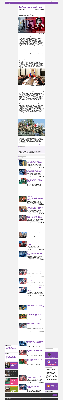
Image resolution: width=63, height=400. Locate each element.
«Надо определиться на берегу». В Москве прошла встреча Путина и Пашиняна (34, 386)
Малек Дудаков (41, 285)
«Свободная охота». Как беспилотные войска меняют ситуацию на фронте (34, 170)
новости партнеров (23, 156)
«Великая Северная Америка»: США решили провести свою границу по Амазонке (34, 289)
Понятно (55, 395)
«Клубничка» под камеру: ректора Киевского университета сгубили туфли (34, 161)
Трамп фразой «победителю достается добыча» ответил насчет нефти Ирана (30, 151)
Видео (31, 2)
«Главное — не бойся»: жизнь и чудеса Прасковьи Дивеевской (35, 376)
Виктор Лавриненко (41, 204)
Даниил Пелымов (41, 276)
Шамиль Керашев (41, 213)
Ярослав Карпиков (41, 222)
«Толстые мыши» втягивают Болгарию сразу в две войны (34, 360)
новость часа (8, 345)
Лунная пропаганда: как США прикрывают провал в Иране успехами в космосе (35, 279)
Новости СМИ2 (20, 157)
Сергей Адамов (41, 176)
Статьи (23, 2)
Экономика (12, 386)
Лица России (36, 2)
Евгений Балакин (41, 382)
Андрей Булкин (41, 259)
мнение (7, 353)
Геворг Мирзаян (41, 295)
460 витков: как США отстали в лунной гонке (34, 351)
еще (56, 381)
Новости (19, 2)
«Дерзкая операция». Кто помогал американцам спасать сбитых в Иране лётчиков (34, 243)
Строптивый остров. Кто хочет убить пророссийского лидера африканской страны (34, 180)
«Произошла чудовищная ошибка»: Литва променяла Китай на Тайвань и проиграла (35, 315)
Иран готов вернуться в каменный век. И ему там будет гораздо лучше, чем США (11, 356)
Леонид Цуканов (41, 249)
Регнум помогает (43, 2)
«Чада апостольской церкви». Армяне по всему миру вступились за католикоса (35, 233)
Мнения (27, 2)
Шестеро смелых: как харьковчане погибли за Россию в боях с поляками (34, 216)
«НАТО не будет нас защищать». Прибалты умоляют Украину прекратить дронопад (35, 198)
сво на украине (49, 367)
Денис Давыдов (41, 167)
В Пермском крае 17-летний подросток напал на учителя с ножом (11, 348)
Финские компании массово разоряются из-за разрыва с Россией (14, 390)
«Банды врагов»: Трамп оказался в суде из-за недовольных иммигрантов (35, 207)
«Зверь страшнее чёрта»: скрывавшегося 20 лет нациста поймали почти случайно (35, 270)
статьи (21, 159)
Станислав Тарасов (22, 9)
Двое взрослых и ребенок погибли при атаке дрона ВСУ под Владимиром (13, 373)
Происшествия (13, 363)
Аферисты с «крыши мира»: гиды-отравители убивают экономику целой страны (34, 253)
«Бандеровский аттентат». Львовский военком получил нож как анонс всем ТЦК (35, 306)
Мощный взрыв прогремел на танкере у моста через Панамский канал (13, 382)
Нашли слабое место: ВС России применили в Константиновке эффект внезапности (34, 324)
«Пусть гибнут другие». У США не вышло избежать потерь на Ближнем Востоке (35, 342)
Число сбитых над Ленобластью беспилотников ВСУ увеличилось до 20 (29, 152)
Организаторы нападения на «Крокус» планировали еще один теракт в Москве (14, 366)
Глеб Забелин (42, 239)
